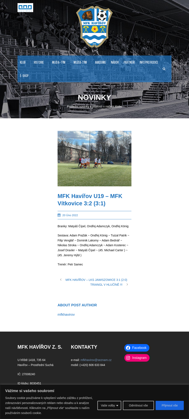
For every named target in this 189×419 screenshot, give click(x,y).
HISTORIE (39, 62)
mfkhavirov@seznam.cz (96, 360)
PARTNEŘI (129, 62)
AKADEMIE (100, 62)
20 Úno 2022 (70, 215)
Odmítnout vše (138, 405)
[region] (94, 402)
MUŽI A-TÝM (58, 62)
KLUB (22, 62)
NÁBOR (115, 62)
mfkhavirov (66, 315)
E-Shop (24, 75)
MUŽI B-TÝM (80, 62)
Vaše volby (108, 405)
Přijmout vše (170, 405)
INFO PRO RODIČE (149, 62)
